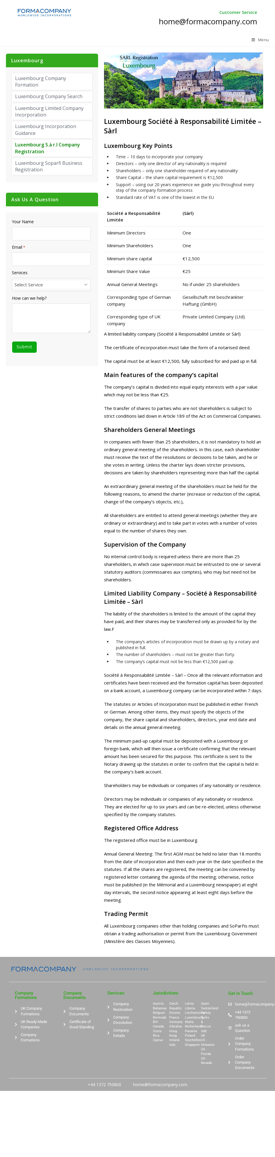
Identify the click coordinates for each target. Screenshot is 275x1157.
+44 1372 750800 (104, 1084)
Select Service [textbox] (29, 285)
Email (18, 247)
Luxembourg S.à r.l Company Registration (47, 147)
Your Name (23, 221)
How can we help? (29, 298)
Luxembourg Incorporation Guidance (45, 129)
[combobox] (51, 284)
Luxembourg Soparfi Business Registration (48, 166)
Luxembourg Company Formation (40, 81)
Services (20, 272)
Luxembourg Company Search (48, 96)
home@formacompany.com (160, 1084)
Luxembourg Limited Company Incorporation (49, 111)
